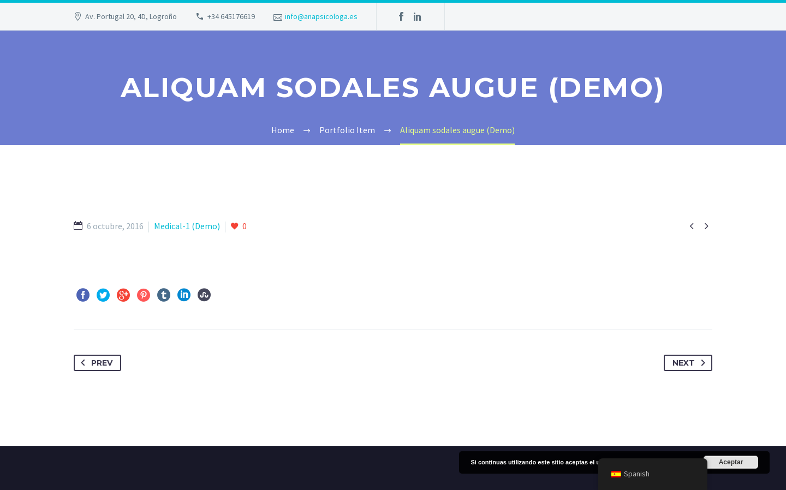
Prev (94, 363)
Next (691, 363)
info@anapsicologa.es (321, 16)
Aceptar (731, 462)
